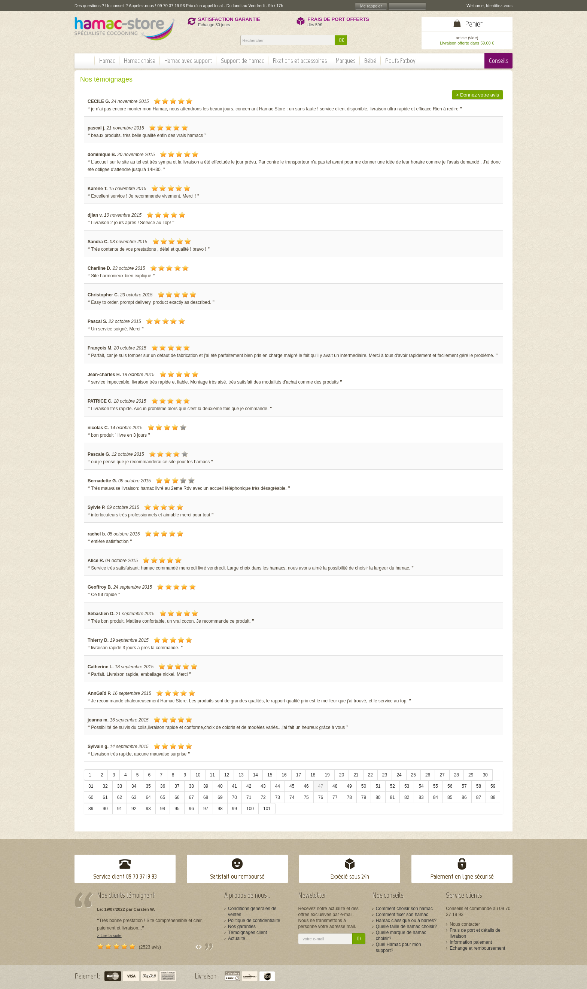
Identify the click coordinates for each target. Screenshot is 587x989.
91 (119, 808)
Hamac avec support (188, 61)
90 (105, 808)
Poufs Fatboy (400, 61)
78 (349, 797)
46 (306, 786)
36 (162, 786)
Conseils (498, 61)
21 (355, 775)
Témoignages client (247, 932)
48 (334, 786)
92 (133, 808)
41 (234, 786)
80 (377, 797)
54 (421, 786)
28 (456, 775)
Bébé (370, 61)
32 (105, 786)
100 (250, 808)
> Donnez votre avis (477, 95)
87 (478, 797)
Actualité (236, 938)
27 (442, 775)
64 (148, 797)
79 (363, 797)
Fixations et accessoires (300, 61)
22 (370, 775)
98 (220, 808)
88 (492, 797)
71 (248, 797)
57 (464, 786)
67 (191, 797)
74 (291, 797)
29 (470, 775)
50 (363, 786)
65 (162, 797)
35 (148, 786)
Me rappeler (371, 6)
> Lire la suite (109, 935)
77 (334, 797)
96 (191, 808)
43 (263, 786)
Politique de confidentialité (254, 920)
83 (421, 797)
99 (234, 808)
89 (90, 808)
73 (277, 797)
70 (234, 797)
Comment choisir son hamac (404, 908)
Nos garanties (242, 926)
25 (413, 775)
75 (306, 797)
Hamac (107, 61)
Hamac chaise (139, 61)
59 (492, 786)
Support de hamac (242, 61)
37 (176, 786)
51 (377, 786)
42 (248, 786)
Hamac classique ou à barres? (406, 920)
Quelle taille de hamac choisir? (406, 926)
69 (220, 797)
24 (398, 775)
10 (197, 775)
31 (90, 786)
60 (90, 797)
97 (205, 808)
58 (478, 786)
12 (226, 775)
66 (176, 797)
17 (298, 775)
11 (212, 775)
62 (119, 797)
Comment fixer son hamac (402, 914)
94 (162, 808)
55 (435, 786)
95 (176, 808)
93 (148, 808)
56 (449, 786)
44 (277, 786)
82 (406, 797)
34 (133, 786)
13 (240, 775)
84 (435, 797)
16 (284, 775)
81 (392, 797)
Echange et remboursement (477, 948)
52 (392, 786)
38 (191, 786)
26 (427, 775)
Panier (474, 24)
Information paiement (471, 942)
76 (320, 797)
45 (291, 786)
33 (119, 786)
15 (269, 775)
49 (349, 786)
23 (384, 775)
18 (312, 775)
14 (255, 775)
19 (327, 775)
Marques (345, 61)
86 (464, 797)
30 (485, 775)
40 (220, 786)
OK (341, 40)
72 (263, 797)
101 (267, 808)
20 (341, 775)
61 (105, 797)
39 (205, 786)
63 (133, 797)
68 (205, 797)
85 (449, 797)
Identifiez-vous (499, 5)
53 (406, 786)
